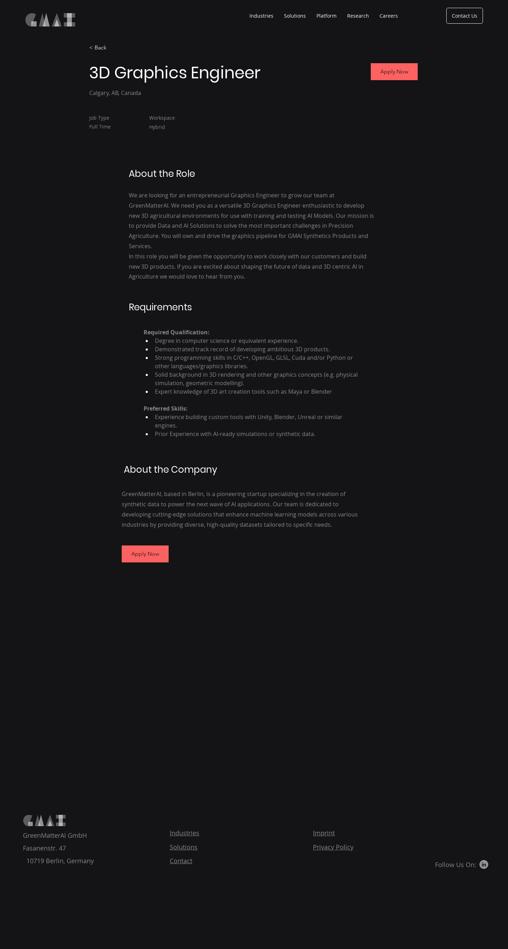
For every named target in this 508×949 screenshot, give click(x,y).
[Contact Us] (464, 16)
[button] (145, 553)
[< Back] (114, 48)
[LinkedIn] (483, 864)
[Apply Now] (394, 71)
